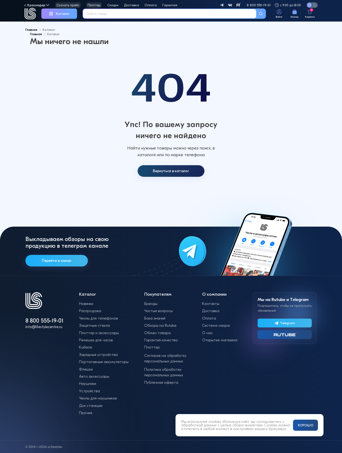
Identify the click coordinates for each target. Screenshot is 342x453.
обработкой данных (199, 425)
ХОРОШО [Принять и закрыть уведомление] (305, 425)
